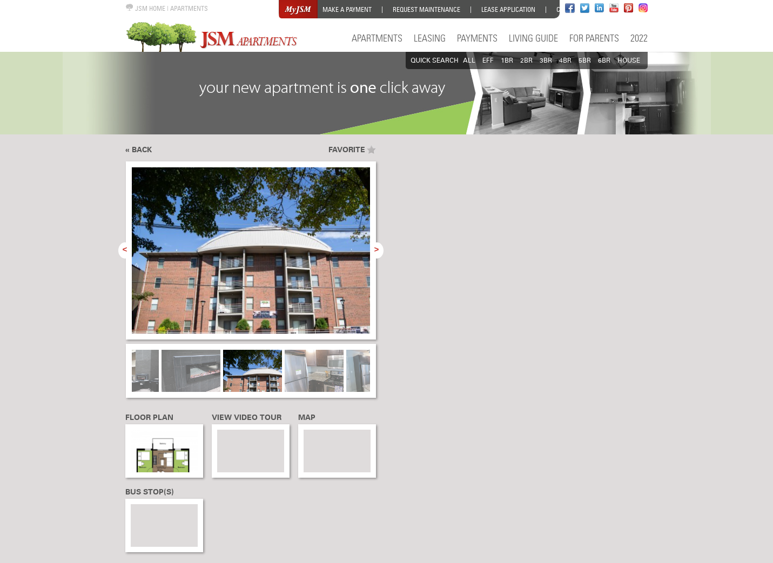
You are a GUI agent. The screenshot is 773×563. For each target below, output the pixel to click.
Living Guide (533, 38)
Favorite (346, 149)
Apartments (377, 38)
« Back (138, 149)
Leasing (430, 38)
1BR (507, 60)
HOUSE (628, 60)
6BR (604, 60)
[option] (251, 256)
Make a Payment (347, 9)
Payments (477, 38)
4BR (565, 60)
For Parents (594, 38)
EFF (488, 60)
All (469, 60)
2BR (526, 60)
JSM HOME (145, 8)
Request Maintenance (426, 9)
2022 (639, 38)
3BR (546, 60)
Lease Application (508, 9)
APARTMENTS (189, 8)
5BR (585, 60)
